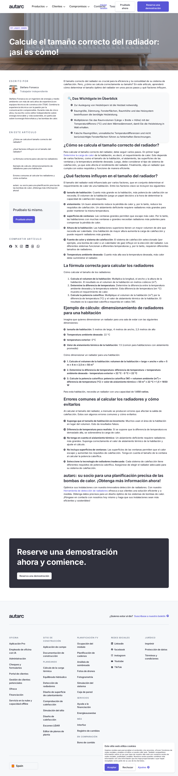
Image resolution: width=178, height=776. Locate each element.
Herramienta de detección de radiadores (86, 490)
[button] (40, 6)
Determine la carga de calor (79, 155)
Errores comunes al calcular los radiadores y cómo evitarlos (34, 176)
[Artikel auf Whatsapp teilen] (38, 246)
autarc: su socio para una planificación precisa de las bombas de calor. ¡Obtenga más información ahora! (36, 188)
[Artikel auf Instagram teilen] (21, 246)
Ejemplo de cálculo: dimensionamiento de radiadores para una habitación (33, 167)
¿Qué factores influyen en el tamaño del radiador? (32, 150)
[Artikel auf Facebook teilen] (10, 246)
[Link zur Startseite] (16, 7)
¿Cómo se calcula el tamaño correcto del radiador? (32, 140)
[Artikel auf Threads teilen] (32, 246)
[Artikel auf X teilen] (16, 246)
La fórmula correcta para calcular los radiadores (35, 159)
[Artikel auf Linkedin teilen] (27, 246)
